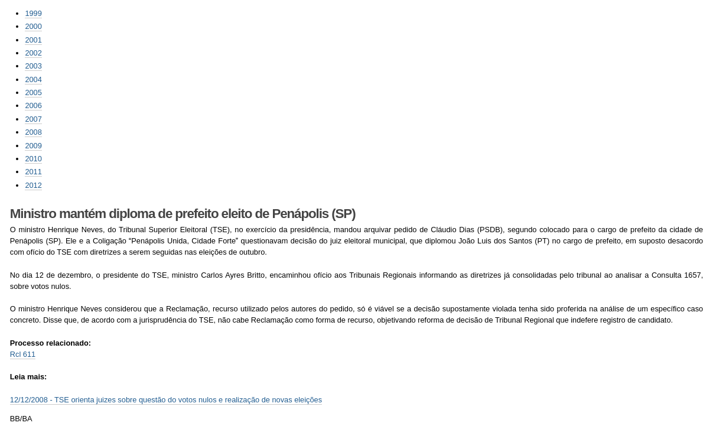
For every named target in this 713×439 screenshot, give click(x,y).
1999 (33, 13)
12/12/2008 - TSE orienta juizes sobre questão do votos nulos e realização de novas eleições (166, 399)
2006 (33, 105)
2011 (33, 171)
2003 (33, 65)
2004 (33, 79)
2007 (33, 119)
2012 (33, 185)
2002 (33, 52)
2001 (33, 39)
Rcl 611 (22, 354)
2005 (33, 92)
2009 (33, 145)
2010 (33, 158)
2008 (33, 132)
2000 (33, 26)
